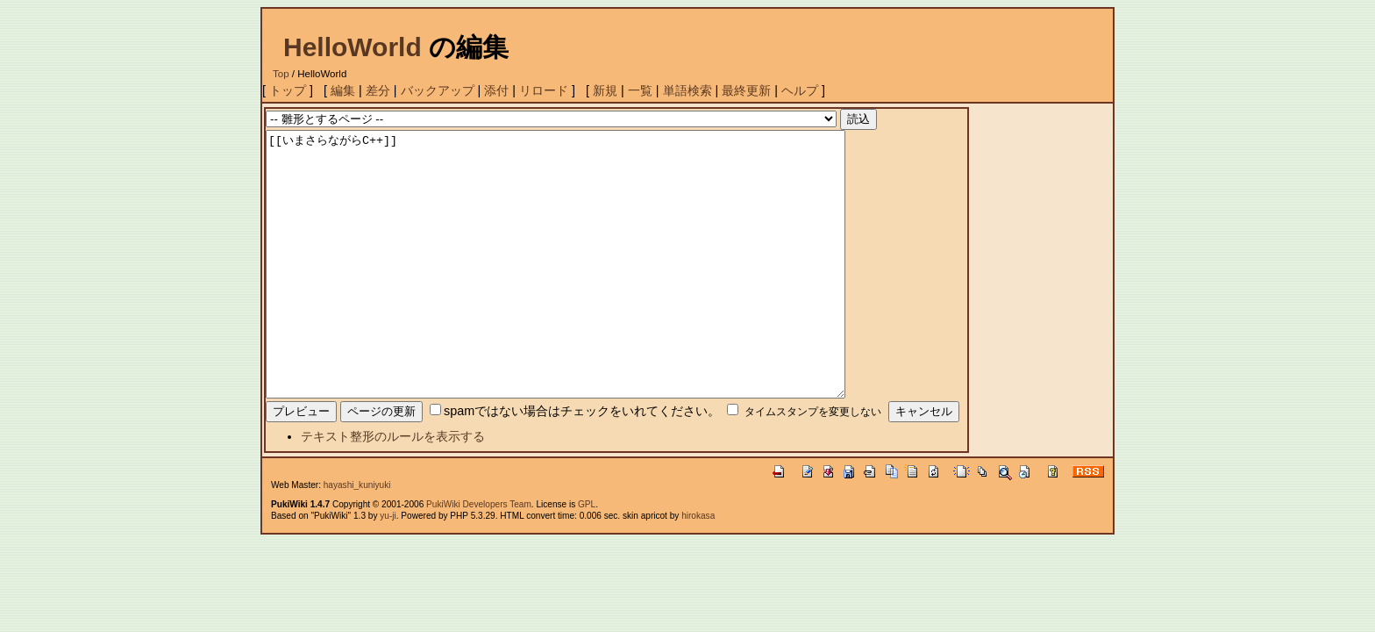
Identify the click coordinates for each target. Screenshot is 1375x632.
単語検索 (687, 90)
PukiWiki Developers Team (478, 557)
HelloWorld (352, 46)
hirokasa (698, 568)
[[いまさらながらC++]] (590, 290)
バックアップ (437, 90)
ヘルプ (799, 90)
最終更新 (746, 90)
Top (281, 73)
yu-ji (387, 568)
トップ (287, 90)
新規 (605, 90)
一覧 (640, 90)
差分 (378, 90)
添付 (496, 90)
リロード (543, 90)
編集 (343, 90)
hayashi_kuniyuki (357, 537)
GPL (586, 557)
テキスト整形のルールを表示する (393, 489)
